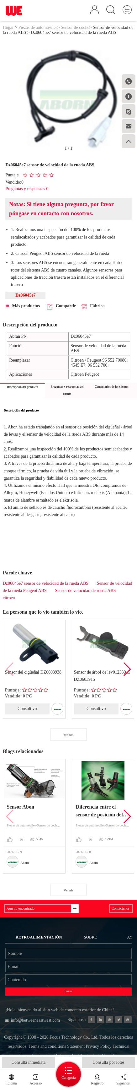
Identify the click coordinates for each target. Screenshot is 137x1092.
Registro (97, 1083)
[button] (127, 669)
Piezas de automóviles (37, 27)
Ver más (68, 735)
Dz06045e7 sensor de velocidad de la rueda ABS (45, 583)
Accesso (35, 1083)
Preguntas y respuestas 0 (26, 188)
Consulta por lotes (108, 1062)
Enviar (68, 991)
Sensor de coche (75, 27)
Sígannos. (123, 1083)
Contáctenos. (121, 908)
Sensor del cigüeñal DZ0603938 (33, 672)
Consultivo (27, 708)
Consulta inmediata (28, 1062)
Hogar (8, 27)
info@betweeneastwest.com (32, 1020)
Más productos (23, 306)
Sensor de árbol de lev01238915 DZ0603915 (102, 676)
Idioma (11, 1083)
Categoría (68, 1078)
